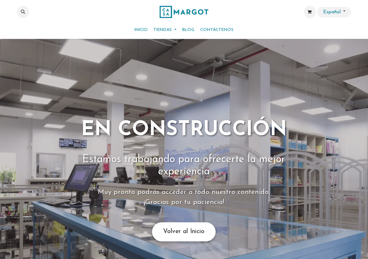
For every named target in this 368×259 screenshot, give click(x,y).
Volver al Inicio (183, 231)
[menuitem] (141, 30)
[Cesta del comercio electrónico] (310, 12)
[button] (23, 12)
